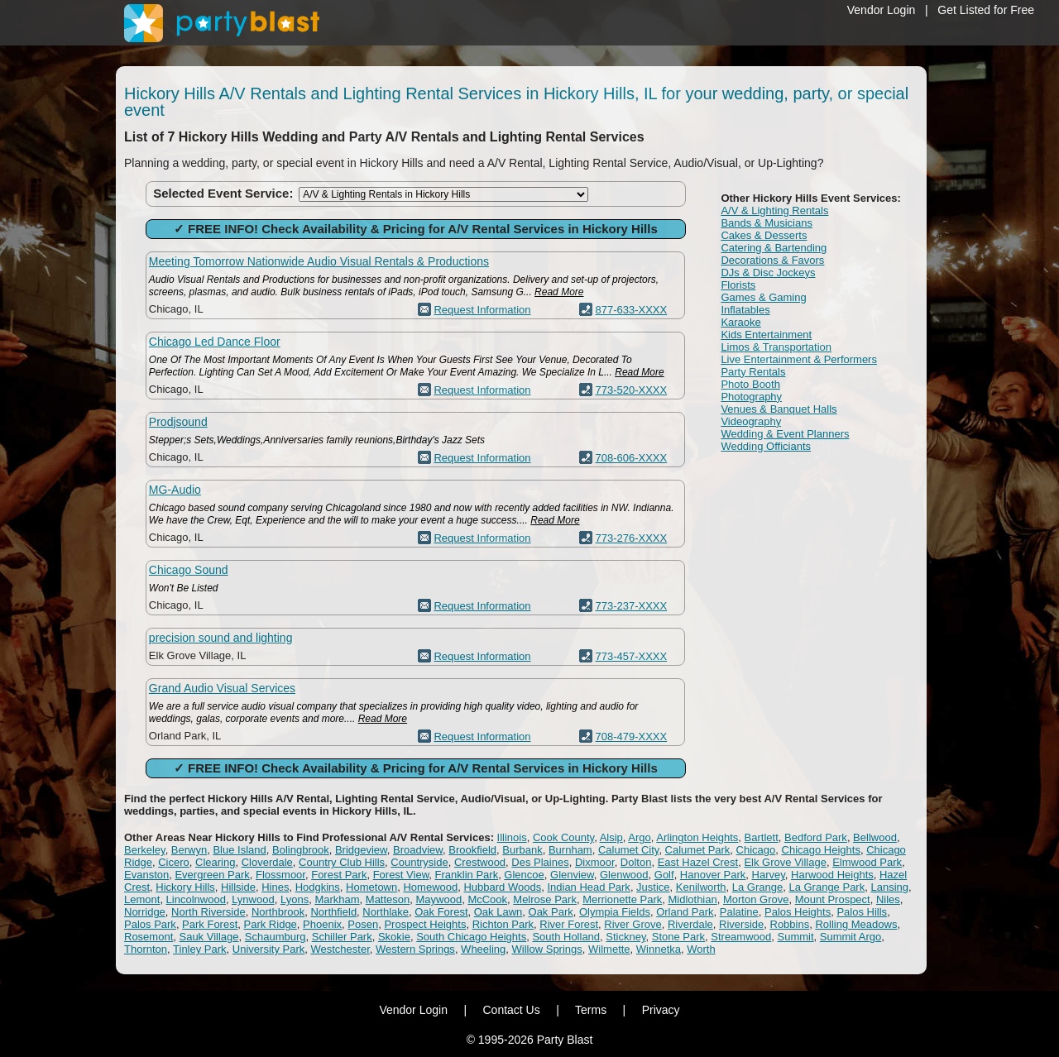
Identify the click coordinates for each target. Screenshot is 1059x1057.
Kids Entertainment (766, 334)
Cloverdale (267, 862)
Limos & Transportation (776, 347)
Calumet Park (698, 850)
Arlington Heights (697, 837)
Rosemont (148, 936)
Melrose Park (545, 899)
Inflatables (745, 310)
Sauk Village (208, 936)
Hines (275, 887)
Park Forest (209, 924)
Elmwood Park (867, 862)
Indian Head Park (588, 887)
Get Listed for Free (985, 10)
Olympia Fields (614, 912)
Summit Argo (850, 936)
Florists (738, 285)
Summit (796, 936)
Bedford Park (815, 837)
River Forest (568, 924)
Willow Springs (547, 949)
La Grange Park (826, 887)
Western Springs (415, 949)
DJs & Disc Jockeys (768, 272)
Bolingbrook (300, 850)
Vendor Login (881, 10)
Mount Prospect (832, 899)
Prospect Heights (425, 924)
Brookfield (472, 850)
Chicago (756, 850)
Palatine (739, 912)
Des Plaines (539, 862)
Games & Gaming (763, 297)
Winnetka (658, 949)
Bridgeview (361, 850)
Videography (751, 421)
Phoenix (322, 924)
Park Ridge (270, 924)
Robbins (790, 924)
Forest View (401, 874)
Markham (336, 899)
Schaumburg (275, 936)
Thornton (145, 949)
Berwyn (189, 850)
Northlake (385, 912)
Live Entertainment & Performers (799, 359)
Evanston (146, 874)
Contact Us (510, 1009)
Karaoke (740, 322)
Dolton (636, 862)
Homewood (430, 887)
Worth (701, 949)
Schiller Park (342, 936)
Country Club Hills (342, 862)
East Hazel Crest (698, 862)
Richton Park (503, 924)
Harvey (768, 874)
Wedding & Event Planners (785, 434)
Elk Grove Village (785, 862)
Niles (888, 899)
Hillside (238, 887)
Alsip (611, 837)
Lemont (142, 899)
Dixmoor (595, 862)
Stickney (625, 936)
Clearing (215, 862)
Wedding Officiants (766, 446)
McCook (487, 899)
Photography (751, 396)
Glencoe (524, 874)
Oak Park (551, 912)
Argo (639, 837)
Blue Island (239, 850)
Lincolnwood (196, 899)
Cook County (563, 837)
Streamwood (741, 936)
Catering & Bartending (774, 248)
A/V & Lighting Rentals (774, 210)
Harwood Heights (832, 874)
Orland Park (684, 912)
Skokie (394, 936)
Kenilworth (701, 887)
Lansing (889, 887)
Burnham (570, 850)
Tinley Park (200, 949)
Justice (652, 887)
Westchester (339, 949)
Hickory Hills (185, 887)
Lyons (294, 899)
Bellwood (875, 837)
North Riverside (208, 912)
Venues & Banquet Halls (778, 409)
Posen (362, 924)
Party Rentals (753, 372)
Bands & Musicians (766, 223)
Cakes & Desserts (764, 235)
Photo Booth (750, 384)
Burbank (522, 850)
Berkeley (144, 850)
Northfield (333, 912)
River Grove (632, 924)
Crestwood (480, 862)
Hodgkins (317, 887)
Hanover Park (712, 874)
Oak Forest (440, 912)
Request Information (482, 310)
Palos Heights (797, 912)
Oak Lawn (498, 912)
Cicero (173, 862)
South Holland (566, 936)
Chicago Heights (821, 850)
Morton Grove (755, 899)
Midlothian (692, 899)
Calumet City (628, 850)
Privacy (661, 1009)
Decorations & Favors (772, 260)
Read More (558, 292)
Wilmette (609, 949)
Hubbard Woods (502, 887)
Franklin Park (467, 874)
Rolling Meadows (856, 924)
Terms (590, 1009)
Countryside (419, 862)
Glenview (572, 874)
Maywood (439, 899)
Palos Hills (861, 912)
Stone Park (678, 936)
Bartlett (762, 837)
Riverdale (690, 924)
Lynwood (253, 899)
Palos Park (150, 924)
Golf (664, 874)
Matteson (388, 899)
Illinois (512, 837)
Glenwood (624, 874)
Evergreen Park (212, 874)
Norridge (144, 912)
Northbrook (278, 912)
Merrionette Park (622, 899)
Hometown (371, 887)
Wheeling (483, 949)
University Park (268, 949)
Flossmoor (280, 874)
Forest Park (339, 874)
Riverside (741, 924)
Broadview (418, 850)
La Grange (757, 887)
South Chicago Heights (471, 936)
